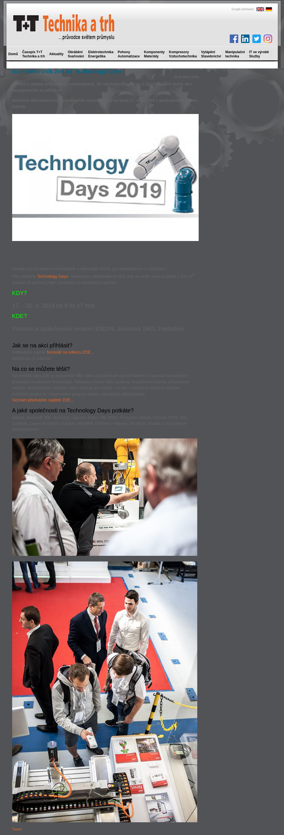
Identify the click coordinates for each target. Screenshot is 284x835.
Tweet (17, 829)
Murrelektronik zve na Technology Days (67, 71)
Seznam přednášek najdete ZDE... (43, 400)
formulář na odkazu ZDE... (70, 352)
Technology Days (52, 276)
